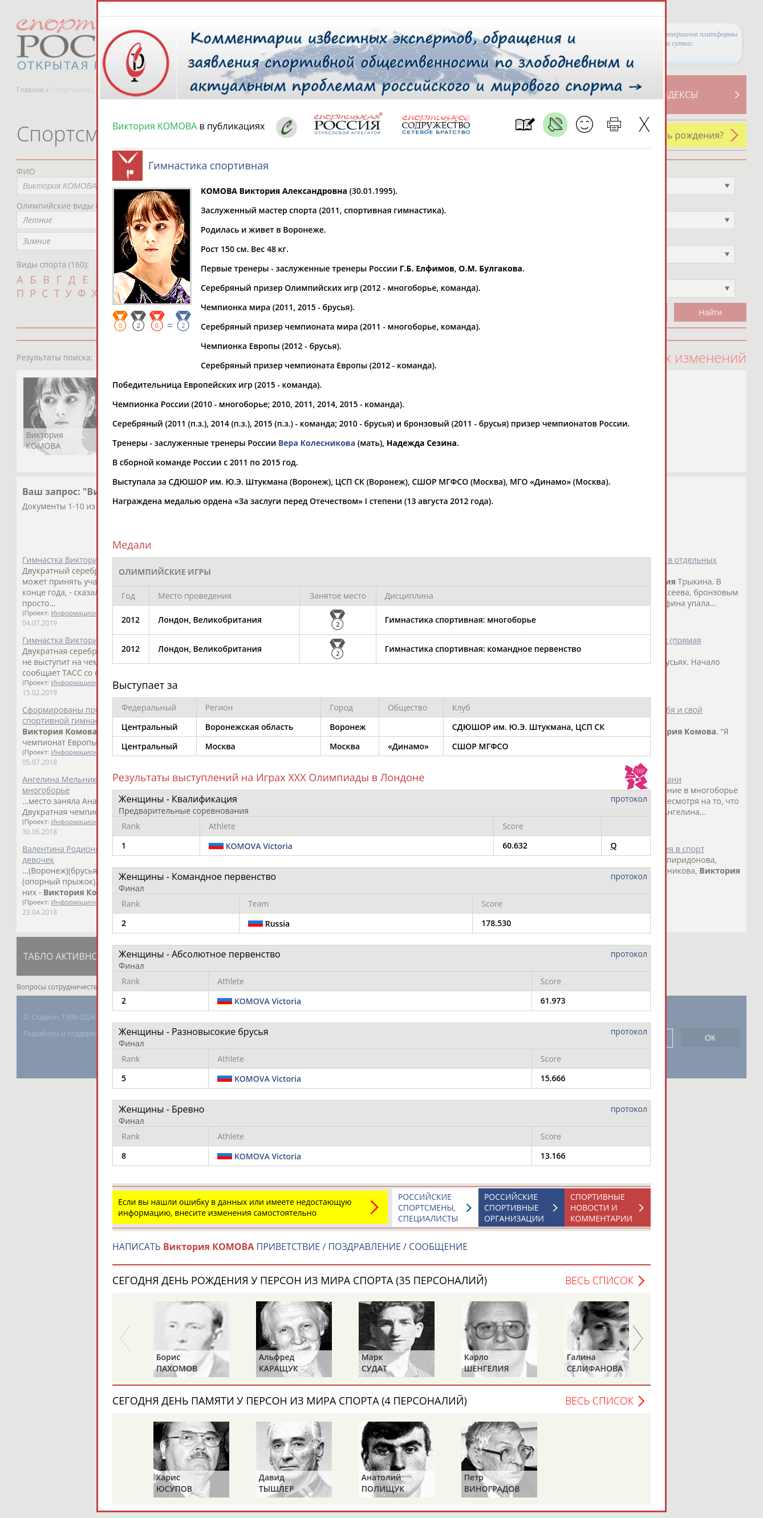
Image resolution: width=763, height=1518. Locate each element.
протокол (629, 804)
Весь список (599, 1286)
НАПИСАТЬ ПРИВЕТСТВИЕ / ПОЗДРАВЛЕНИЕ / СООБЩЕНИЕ (290, 1252)
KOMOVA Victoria (259, 851)
